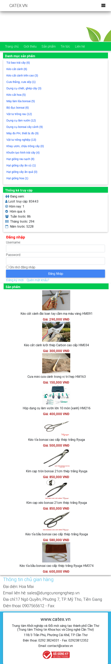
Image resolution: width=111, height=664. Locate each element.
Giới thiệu (30, 46)
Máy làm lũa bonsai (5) (20, 101)
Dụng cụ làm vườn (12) (21, 120)
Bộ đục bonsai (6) (17, 107)
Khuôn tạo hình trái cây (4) (23, 152)
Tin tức (65, 46)
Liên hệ (80, 46)
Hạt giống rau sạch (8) (20, 159)
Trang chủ (12, 46)
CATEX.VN (18, 5)
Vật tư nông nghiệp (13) (21, 139)
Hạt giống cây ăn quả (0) (21, 171)
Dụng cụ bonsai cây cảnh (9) (24, 126)
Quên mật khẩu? (38, 280)
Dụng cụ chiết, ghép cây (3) (23, 88)
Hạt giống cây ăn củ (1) (21, 165)
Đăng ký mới (14, 280)
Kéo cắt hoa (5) (16, 94)
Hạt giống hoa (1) (17, 178)
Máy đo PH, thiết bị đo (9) (22, 133)
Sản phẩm (49, 46)
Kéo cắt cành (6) (16, 69)
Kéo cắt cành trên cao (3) (22, 75)
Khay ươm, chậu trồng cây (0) (25, 146)
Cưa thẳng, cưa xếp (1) (21, 82)
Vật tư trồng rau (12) (19, 114)
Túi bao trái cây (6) (18, 62)
